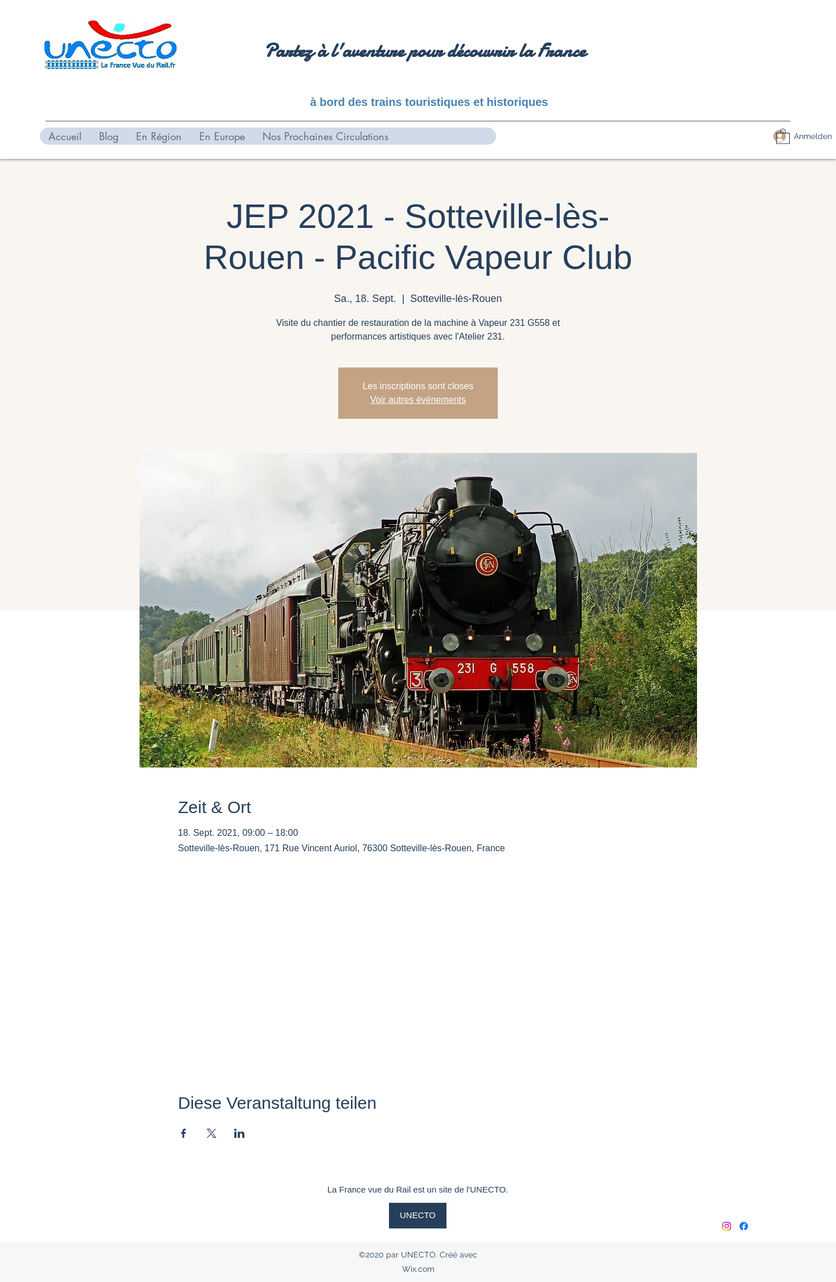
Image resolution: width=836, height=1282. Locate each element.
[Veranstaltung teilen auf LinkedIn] (239, 1133)
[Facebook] (743, 1226)
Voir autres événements (418, 400)
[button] (783, 136)
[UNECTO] (417, 1215)
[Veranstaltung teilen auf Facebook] (183, 1133)
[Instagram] (726, 1226)
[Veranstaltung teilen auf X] (211, 1133)
